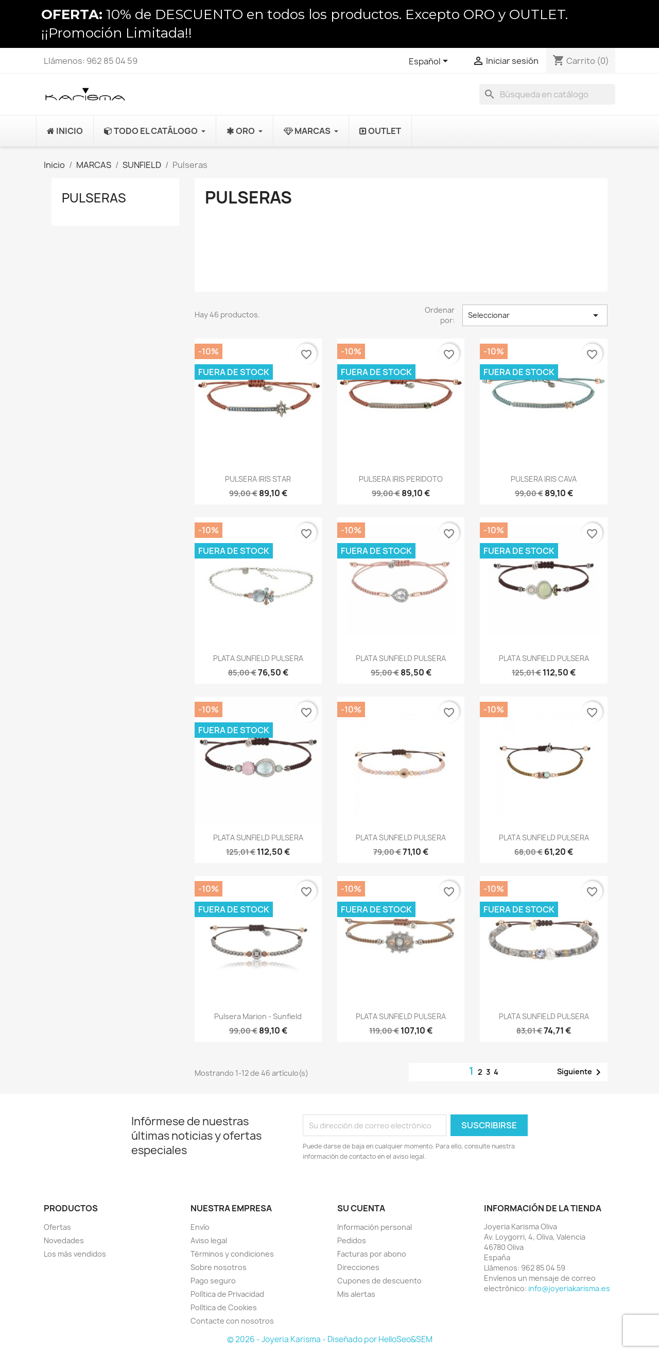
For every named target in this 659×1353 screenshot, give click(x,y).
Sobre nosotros (218, 1267)
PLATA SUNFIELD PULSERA (258, 658)
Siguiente (580, 1072)
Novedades (64, 1240)
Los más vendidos (75, 1254)
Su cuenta (361, 1208)
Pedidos (351, 1240)
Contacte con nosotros (232, 1321)
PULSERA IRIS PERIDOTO (401, 479)
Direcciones (358, 1267)
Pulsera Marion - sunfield (258, 1016)
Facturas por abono (371, 1254)
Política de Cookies (223, 1307)
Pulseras (94, 198)
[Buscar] (547, 94)
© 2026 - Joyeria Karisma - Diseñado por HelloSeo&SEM (329, 1339)
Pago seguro (213, 1281)
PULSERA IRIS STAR (258, 479)
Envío (200, 1227)
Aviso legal (208, 1240)
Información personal (374, 1227)
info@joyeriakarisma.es (569, 1288)
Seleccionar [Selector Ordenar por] (535, 315)
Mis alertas (356, 1294)
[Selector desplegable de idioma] (430, 62)
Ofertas (57, 1227)
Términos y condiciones (232, 1254)
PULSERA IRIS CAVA (544, 479)
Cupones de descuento (379, 1281)
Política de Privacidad (227, 1294)
